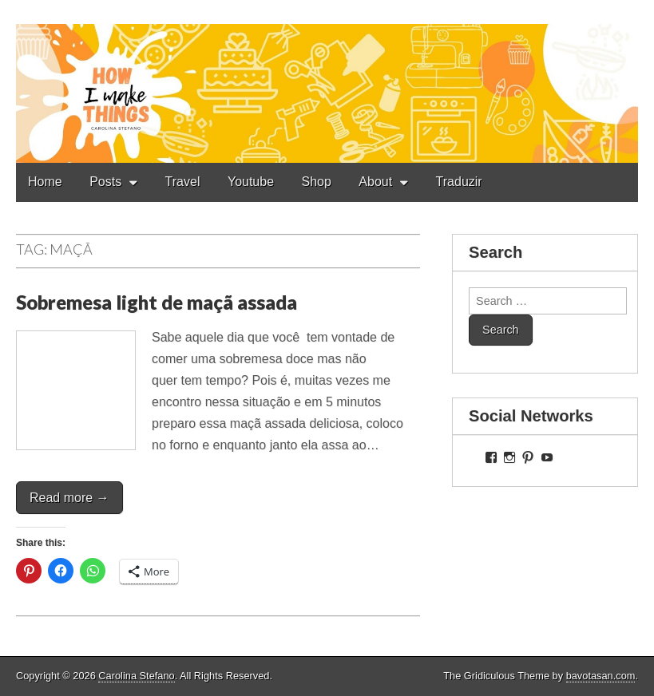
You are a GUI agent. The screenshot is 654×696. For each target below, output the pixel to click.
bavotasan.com (601, 676)
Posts (105, 181)
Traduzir (459, 181)
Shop (316, 181)
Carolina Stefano (136, 676)
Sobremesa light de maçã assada (156, 302)
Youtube (251, 181)
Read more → (69, 497)
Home (45, 181)
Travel (182, 181)
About (375, 181)
